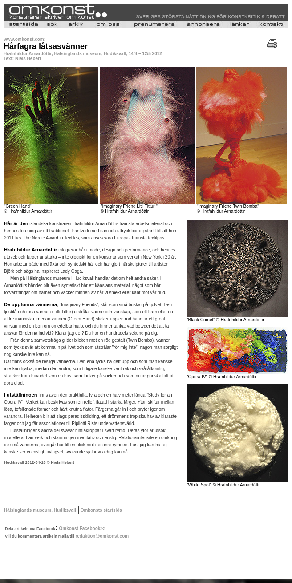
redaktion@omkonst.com (102, 536)
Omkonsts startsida (100, 510)
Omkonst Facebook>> (82, 528)
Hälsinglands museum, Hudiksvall (40, 510)
